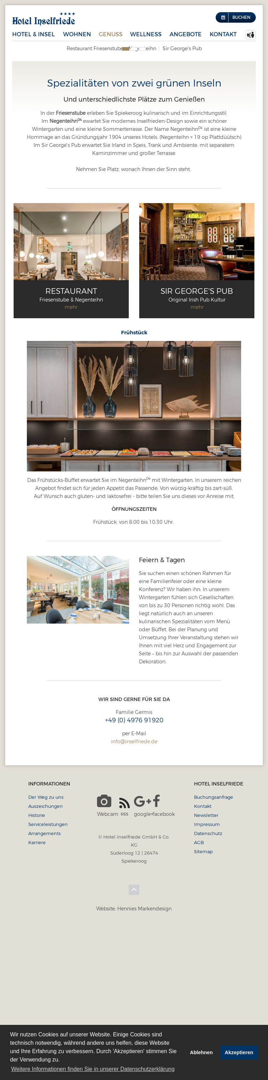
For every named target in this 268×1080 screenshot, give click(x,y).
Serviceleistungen (48, 972)
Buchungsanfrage (213, 944)
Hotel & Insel (33, 34)
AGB (199, 990)
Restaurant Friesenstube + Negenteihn (111, 48)
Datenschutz (208, 981)
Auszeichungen (45, 953)
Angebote (186, 34)
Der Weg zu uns (46, 944)
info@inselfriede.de (134, 889)
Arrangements (44, 981)
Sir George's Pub (182, 48)
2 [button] (134, 196)
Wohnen (77, 34)
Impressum (207, 972)
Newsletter (206, 963)
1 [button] (125, 196)
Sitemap (203, 999)
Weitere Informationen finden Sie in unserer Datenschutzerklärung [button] (92, 1069)
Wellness (146, 34)
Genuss (110, 34)
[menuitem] (250, 34)
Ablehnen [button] (201, 1052)
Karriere (37, 990)
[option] (134, 130)
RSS (124, 954)
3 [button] (142, 196)
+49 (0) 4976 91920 (134, 868)
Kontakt (223, 34)
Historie (36, 963)
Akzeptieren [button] (239, 1052)
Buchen (241, 17)
